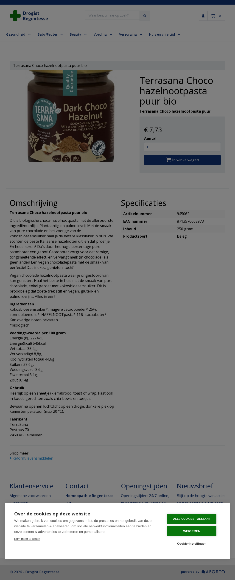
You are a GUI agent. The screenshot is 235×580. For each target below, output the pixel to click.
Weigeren (193, 531)
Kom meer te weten (27, 539)
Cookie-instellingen (193, 543)
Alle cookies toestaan (193, 519)
